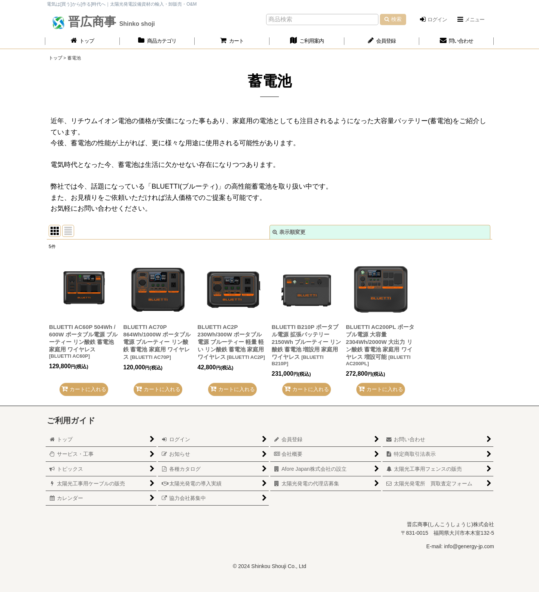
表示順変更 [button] (288, 232)
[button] (470, 19)
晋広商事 (110, 21)
